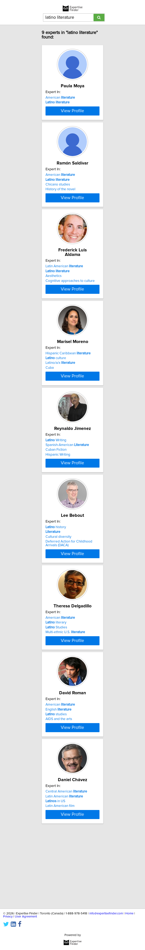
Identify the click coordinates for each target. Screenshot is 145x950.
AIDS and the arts (59, 782)
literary (56, 677)
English (58, 773)
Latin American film (60, 877)
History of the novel (60, 212)
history (56, 578)
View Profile (72, 128)
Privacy (8, 916)
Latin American (64, 292)
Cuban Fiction (56, 492)
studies (56, 778)
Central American (66, 863)
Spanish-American (67, 487)
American (60, 102)
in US (55, 873)
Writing (56, 482)
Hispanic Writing (58, 497)
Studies (56, 682)
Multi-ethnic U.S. (65, 687)
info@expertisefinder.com (106, 913)
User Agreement (26, 916)
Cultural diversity (58, 587)
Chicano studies (58, 207)
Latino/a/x (60, 397)
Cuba (50, 402)
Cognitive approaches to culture (70, 307)
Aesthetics (54, 302)
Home (129, 913)
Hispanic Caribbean (68, 387)
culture (56, 392)
